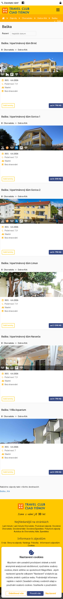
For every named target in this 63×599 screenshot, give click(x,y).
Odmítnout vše (16, 593)
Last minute (7, 526)
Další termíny (8, 105)
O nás (4, 543)
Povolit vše (35, 593)
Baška (2, 491)
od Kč (55, 105)
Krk (8, 491)
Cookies (31, 545)
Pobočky (35, 543)
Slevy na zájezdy (14, 543)
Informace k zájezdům (50, 543)
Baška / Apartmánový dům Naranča (20, 336)
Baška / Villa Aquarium (13, 409)
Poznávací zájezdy (43, 526)
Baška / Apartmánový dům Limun (19, 263)
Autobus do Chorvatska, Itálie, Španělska (31, 531)
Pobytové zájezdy (52, 529)
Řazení (5, 33)
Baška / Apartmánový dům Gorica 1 (20, 116)
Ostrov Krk (22, 50)
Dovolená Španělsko (35, 529)
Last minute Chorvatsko (24, 526)
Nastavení (50, 593)
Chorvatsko (9, 50)
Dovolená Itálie (19, 529)
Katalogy (27, 543)
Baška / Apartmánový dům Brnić (19, 43)
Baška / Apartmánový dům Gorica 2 (20, 189)
